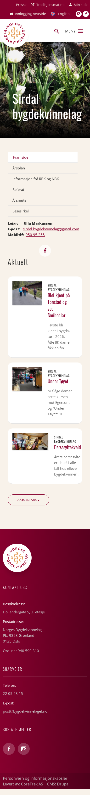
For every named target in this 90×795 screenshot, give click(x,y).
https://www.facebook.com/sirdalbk (45, 251)
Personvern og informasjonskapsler (35, 778)
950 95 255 (35, 234)
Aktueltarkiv (28, 500)
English (64, 13)
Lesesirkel (20, 211)
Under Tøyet (58, 381)
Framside (20, 157)
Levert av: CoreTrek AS (23, 784)
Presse (21, 4)
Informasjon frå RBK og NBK (35, 178)
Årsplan (18, 168)
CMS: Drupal (58, 784)
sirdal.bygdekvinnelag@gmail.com (51, 229)
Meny (74, 31)
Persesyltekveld (67, 447)
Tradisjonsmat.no (50, 4)
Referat (18, 189)
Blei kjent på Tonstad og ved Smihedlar (59, 305)
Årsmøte (19, 200)
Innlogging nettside (30, 13)
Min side (81, 4)
